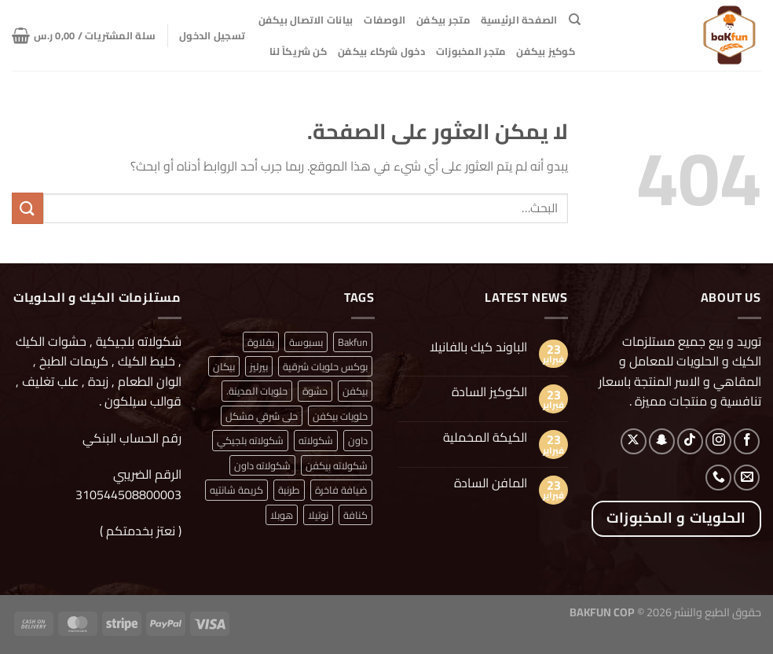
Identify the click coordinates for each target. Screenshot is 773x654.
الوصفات (384, 19)
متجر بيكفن (443, 19)
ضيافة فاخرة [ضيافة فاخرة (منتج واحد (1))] (341, 489)
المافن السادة (490, 483)
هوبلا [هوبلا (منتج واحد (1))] (281, 514)
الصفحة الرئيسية (519, 19)
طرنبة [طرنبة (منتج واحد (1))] (289, 489)
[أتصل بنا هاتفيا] (718, 477)
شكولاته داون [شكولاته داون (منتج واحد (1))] (262, 465)
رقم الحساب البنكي (130, 438)
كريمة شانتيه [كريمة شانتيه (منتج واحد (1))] (236, 489)
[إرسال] (27, 208)
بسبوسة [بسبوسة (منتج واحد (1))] (306, 342)
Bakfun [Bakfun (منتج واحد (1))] (353, 342)
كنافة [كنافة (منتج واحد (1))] (355, 514)
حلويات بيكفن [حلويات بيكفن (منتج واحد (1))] (340, 415)
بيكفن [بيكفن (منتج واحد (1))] (355, 390)
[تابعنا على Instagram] (718, 441)
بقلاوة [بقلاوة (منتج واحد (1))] (260, 342)
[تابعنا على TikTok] (690, 441)
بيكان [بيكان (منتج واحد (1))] (224, 366)
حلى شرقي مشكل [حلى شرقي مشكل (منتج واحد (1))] (261, 415)
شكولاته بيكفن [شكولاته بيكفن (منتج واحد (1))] (337, 465)
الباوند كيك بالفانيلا (478, 347)
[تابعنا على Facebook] (747, 441)
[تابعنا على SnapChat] (662, 441)
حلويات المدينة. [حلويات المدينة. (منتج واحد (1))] (257, 390)
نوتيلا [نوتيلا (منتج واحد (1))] (318, 514)
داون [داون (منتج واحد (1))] (358, 440)
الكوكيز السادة (489, 391)
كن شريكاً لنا (298, 51)
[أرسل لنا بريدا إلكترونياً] (747, 477)
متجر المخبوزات (471, 51)
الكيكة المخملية (485, 437)
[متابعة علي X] (634, 441)
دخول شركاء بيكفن (381, 51)
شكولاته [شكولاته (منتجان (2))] (316, 440)
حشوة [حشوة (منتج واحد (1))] (315, 390)
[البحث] (575, 20)
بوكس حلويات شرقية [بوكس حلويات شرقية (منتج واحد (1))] (325, 366)
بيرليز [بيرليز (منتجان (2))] (259, 366)
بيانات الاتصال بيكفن (306, 19)
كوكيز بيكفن (545, 51)
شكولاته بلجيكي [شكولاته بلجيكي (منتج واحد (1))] (250, 440)
